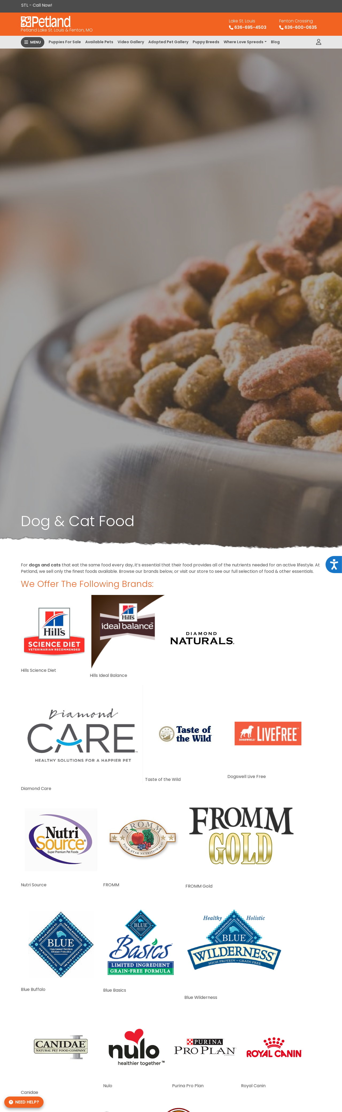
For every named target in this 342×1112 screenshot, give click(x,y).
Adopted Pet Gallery (168, 42)
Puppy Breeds (206, 42)
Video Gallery (131, 42)
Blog (275, 42)
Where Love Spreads (243, 42)
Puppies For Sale (65, 42)
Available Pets (99, 42)
